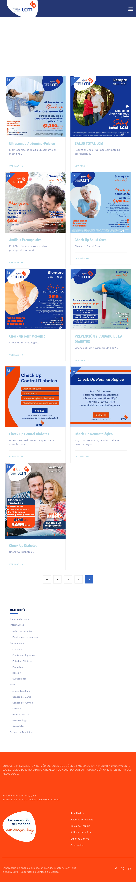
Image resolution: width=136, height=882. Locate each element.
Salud (13, 684)
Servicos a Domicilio (21, 732)
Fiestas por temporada (25, 637)
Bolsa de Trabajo (80, 826)
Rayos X (16, 673)
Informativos (17, 624)
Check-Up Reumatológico (94, 434)
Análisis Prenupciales (25, 240)
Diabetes (17, 708)
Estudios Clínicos (22, 661)
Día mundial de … (20, 619)
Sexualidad (18, 726)
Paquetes (17, 667)
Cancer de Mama (21, 697)
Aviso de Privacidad (81, 819)
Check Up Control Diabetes (29, 434)
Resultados (77, 813)
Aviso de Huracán (22, 631)
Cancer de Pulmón (22, 702)
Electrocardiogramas (23, 655)
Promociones (17, 643)
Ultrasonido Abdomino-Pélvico (32, 143)
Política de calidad (81, 832)
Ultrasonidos (19, 678)
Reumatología (20, 720)
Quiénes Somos (79, 838)
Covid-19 (17, 649)
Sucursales (76, 845)
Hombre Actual (20, 714)
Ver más (14, 166)
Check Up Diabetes (23, 545)
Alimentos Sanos (21, 691)
